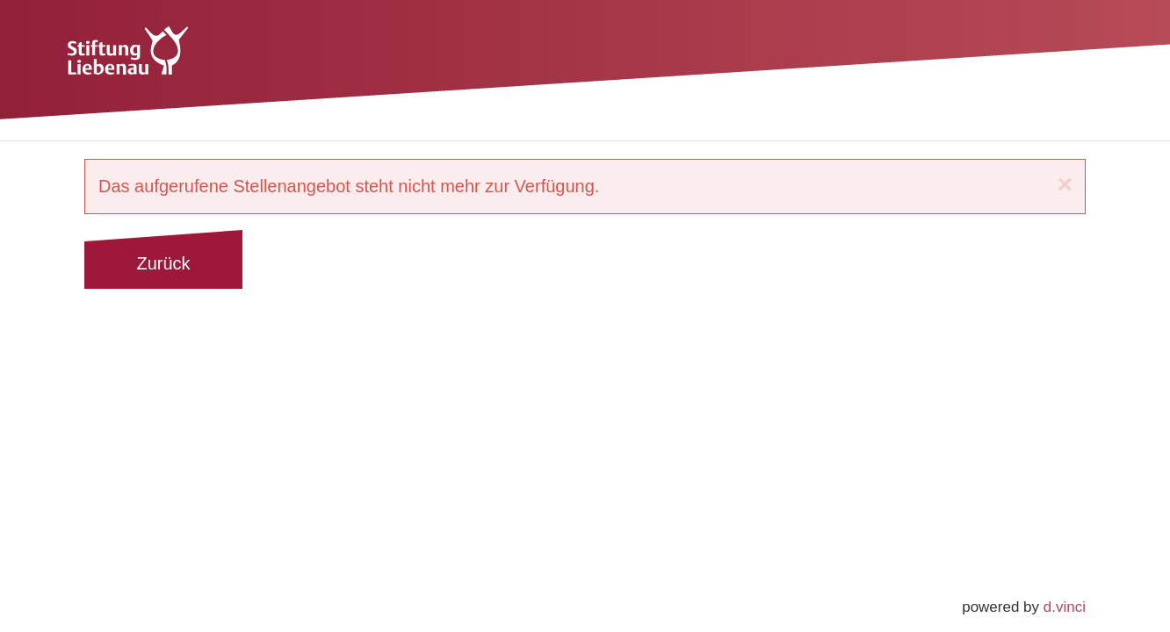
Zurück (163, 263)
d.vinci (1065, 607)
